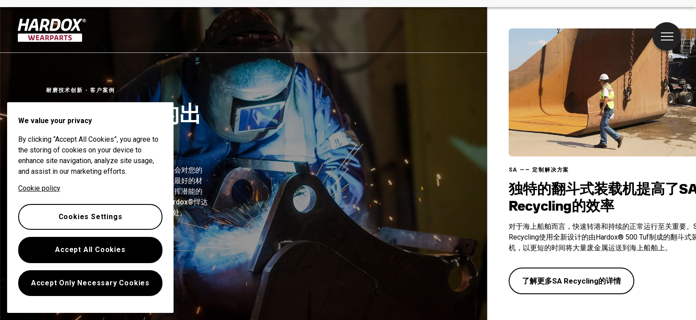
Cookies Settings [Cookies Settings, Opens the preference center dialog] (91, 216)
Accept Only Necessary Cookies (90, 283)
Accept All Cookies (90, 249)
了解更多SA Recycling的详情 (571, 280)
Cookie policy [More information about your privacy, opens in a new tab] (39, 188)
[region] (90, 207)
